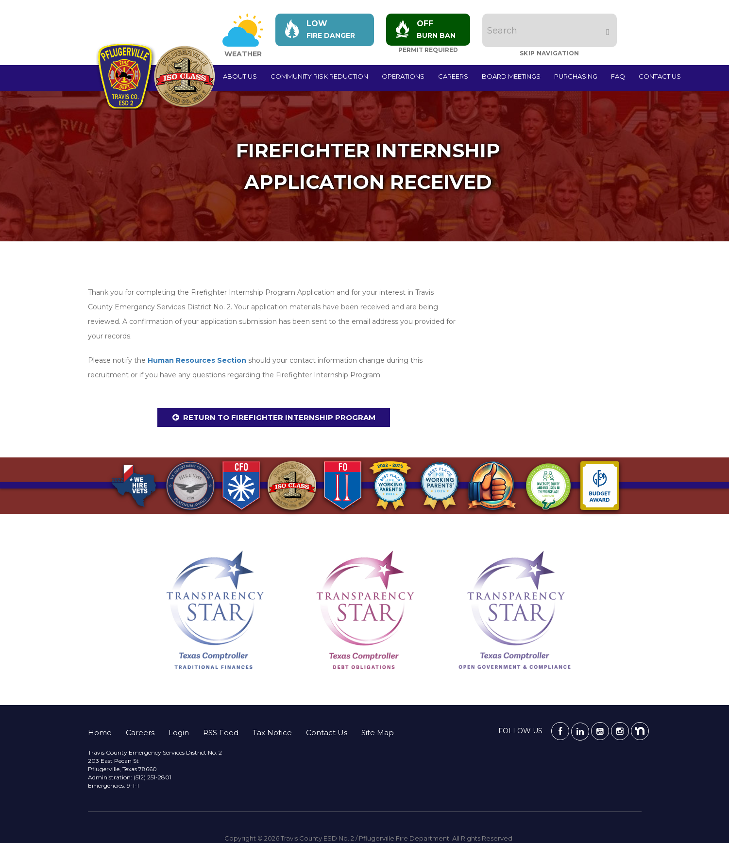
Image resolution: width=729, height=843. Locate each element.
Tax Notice (272, 732)
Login (179, 732)
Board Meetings (511, 76)
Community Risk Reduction (319, 76)
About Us (240, 76)
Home (100, 732)
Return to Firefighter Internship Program (279, 417)
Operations (403, 76)
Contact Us (660, 76)
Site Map (377, 732)
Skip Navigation (550, 53)
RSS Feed (220, 732)
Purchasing (575, 76)
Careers (453, 76)
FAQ (618, 76)
